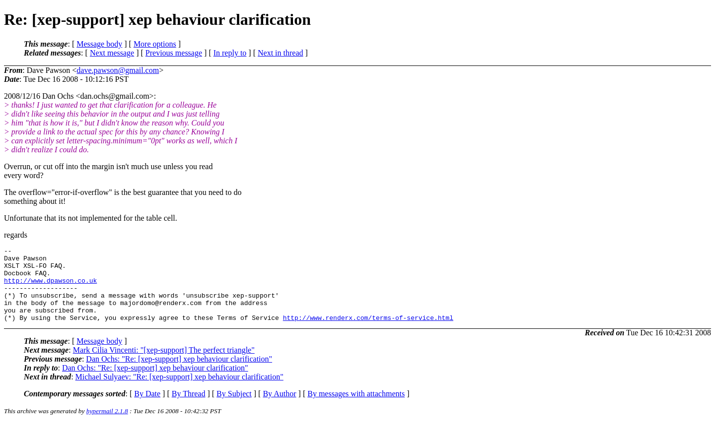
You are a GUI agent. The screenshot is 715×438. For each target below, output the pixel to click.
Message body (99, 44)
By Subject (234, 408)
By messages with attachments (356, 408)
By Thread (189, 408)
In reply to (230, 53)
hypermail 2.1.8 (107, 426)
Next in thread (280, 53)
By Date (147, 408)
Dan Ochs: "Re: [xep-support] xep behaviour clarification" (179, 374)
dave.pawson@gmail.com (117, 70)
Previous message (173, 53)
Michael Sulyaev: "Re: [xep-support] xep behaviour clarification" (179, 391)
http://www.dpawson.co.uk (50, 287)
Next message (112, 53)
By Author (279, 408)
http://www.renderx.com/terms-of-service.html (368, 332)
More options (155, 44)
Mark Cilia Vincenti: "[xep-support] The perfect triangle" (164, 365)
